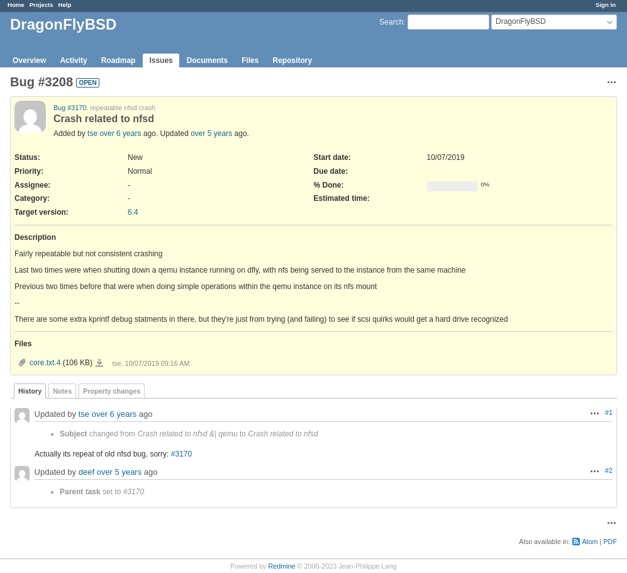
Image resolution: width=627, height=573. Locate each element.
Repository (292, 60)
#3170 (181, 454)
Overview (29, 60)
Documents (207, 60)
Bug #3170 (69, 107)
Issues (160, 60)
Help (65, 4)
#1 (609, 412)
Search (391, 22)
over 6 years (120, 133)
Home (16, 4)
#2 (609, 470)
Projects (41, 4)
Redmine (281, 566)
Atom (589, 541)
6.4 (133, 212)
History (30, 391)
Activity (73, 60)
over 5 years (211, 133)
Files (249, 60)
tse (92, 133)
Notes (62, 391)
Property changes (111, 391)
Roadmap (118, 60)
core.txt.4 (45, 362)
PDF (610, 541)
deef (86, 472)
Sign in (606, 4)
